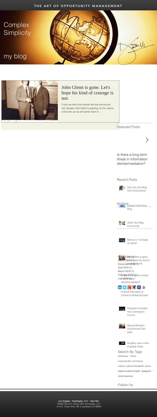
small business (125, 376)
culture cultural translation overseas (135, 366)
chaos (133, 356)
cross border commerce (130, 361)
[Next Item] (147, 140)
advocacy (123, 356)
